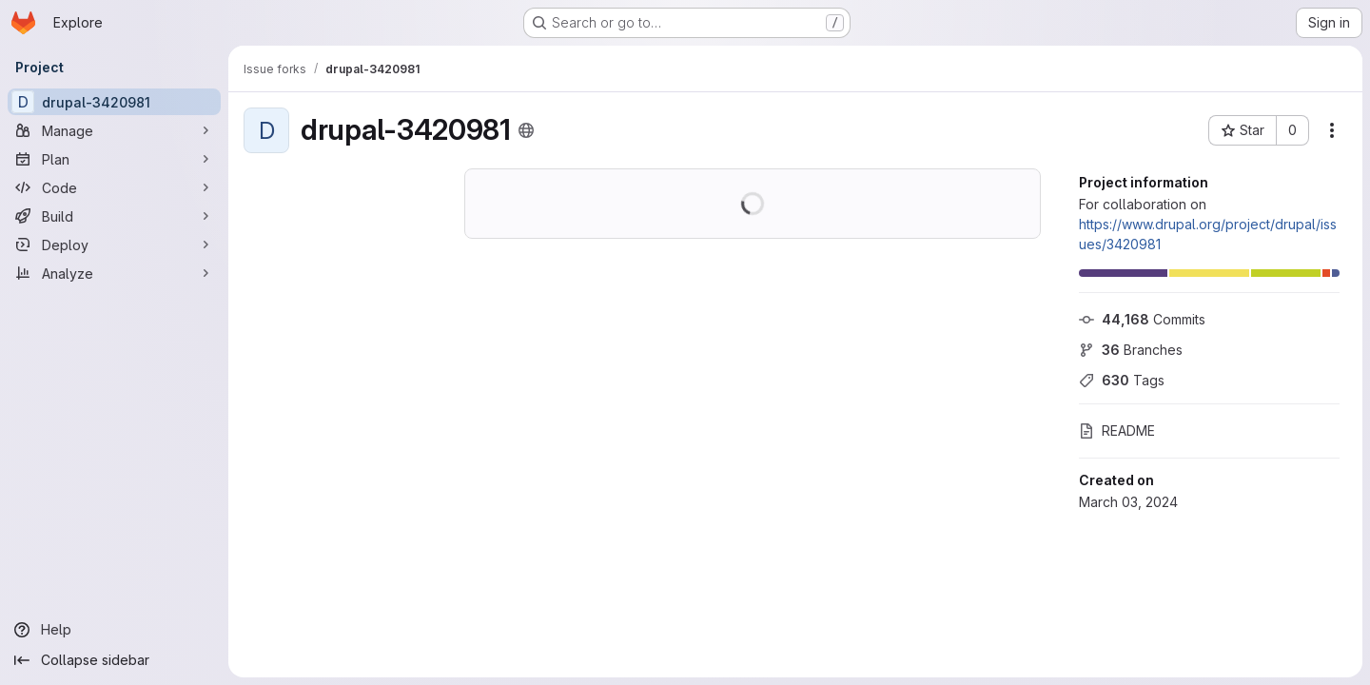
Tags (1121, 380)
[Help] (114, 629)
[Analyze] (114, 273)
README (1117, 430)
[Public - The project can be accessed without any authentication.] (526, 130)
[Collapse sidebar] (114, 660)
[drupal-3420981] (114, 101)
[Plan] (114, 159)
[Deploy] (114, 244)
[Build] (114, 216)
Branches (1131, 350)
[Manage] (114, 130)
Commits (1142, 319)
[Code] (114, 187)
